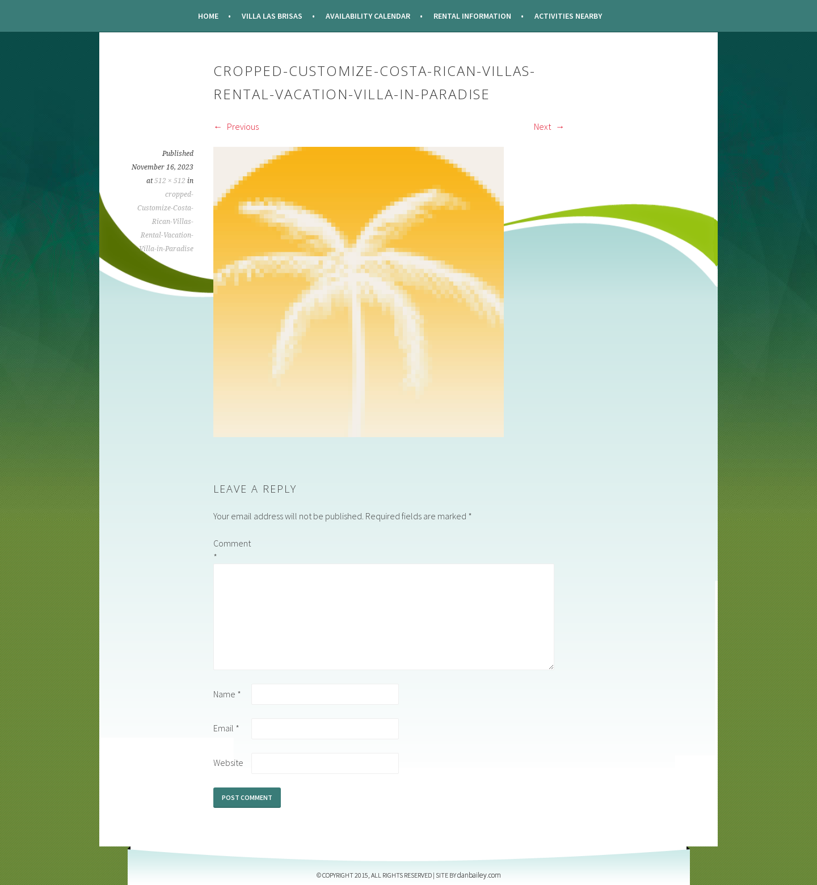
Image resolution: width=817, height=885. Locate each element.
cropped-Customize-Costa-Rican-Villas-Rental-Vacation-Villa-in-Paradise (165, 221)
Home (208, 16)
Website (228, 762)
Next (549, 126)
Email (226, 728)
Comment (231, 549)
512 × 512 (170, 181)
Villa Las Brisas (272, 16)
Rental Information (472, 16)
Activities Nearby (568, 16)
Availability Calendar (368, 16)
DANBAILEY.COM (479, 875)
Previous (236, 126)
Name (227, 694)
